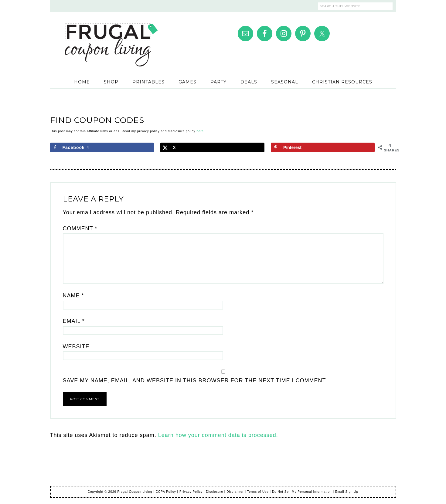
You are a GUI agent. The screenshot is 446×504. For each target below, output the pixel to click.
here (200, 131)
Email (74, 321)
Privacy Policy (191, 491)
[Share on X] (212, 147)
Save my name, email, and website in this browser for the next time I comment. (195, 380)
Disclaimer (235, 491)
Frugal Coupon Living (110, 37)
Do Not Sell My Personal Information (302, 491)
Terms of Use (258, 491)
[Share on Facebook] (102, 147)
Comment (80, 228)
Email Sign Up (346, 491)
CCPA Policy (166, 491)
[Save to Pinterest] (323, 147)
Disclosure (214, 491)
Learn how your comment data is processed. (218, 435)
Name (73, 296)
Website (76, 346)
